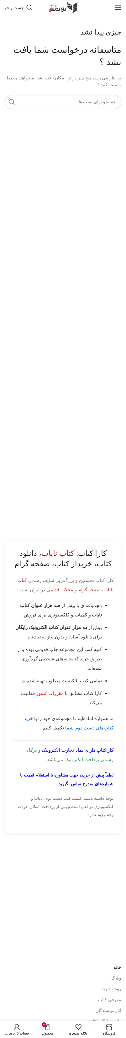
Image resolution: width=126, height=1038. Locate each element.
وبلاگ (116, 959)
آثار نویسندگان (108, 991)
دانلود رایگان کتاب (105, 1002)
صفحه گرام (89, 589)
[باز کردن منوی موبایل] (118, 7)
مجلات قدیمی (59, 589)
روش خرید (111, 969)
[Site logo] (63, 7)
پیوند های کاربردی (105, 1019)
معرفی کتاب (109, 980)
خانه (117, 948)
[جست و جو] (19, 7)
